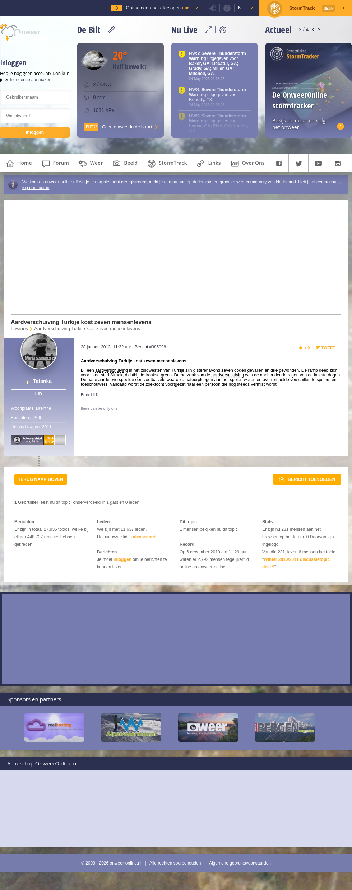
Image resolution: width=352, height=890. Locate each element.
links (208, 163)
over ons (247, 163)
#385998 (157, 347)
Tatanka (42, 381)
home (18, 163)
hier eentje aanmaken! (31, 79)
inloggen (122, 559)
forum (54, 163)
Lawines (19, 328)
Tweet (328, 348)
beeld (124, 163)
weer (90, 163)
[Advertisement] (171, 257)
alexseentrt (144, 536)
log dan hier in (35, 187)
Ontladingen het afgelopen (157, 7)
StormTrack (166, 163)
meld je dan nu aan (167, 181)
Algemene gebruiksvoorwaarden (240, 863)
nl (241, 7)
